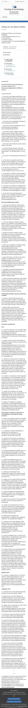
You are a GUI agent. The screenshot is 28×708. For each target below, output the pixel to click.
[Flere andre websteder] (21, 1)
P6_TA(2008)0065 (10, 74)
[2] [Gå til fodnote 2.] (16, 110)
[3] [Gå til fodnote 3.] (9, 112)
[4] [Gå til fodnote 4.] (9, 115)
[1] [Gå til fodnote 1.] (17, 107)
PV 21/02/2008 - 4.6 (10, 70)
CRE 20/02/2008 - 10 (10, 66)
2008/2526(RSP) (13, 46)
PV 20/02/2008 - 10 (10, 65)
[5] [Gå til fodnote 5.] (20, 118)
